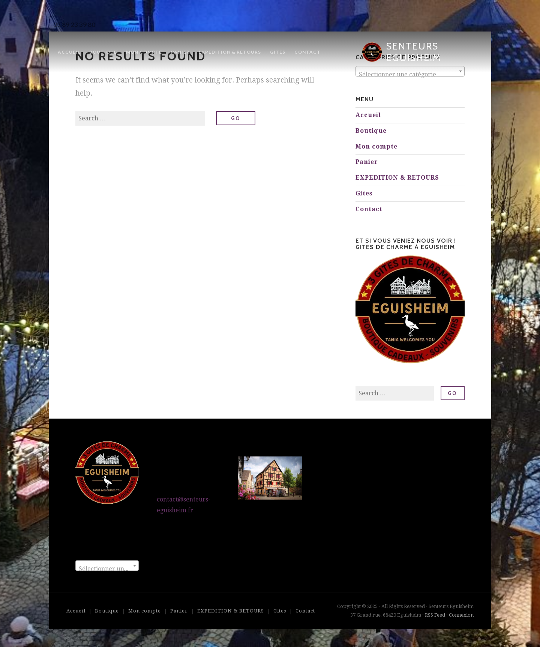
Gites (277, 52)
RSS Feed (435, 615)
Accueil (69, 52)
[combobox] (107, 565)
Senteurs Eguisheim (413, 52)
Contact (307, 52)
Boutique (103, 52)
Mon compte (144, 52)
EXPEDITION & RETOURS (230, 52)
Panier (180, 52)
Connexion (461, 615)
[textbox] (410, 74)
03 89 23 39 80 (74, 25)
